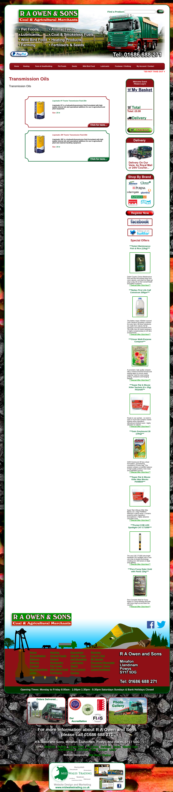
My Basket (97, 659)
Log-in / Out (98, 656)
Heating (26, 66)
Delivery (34, 659)
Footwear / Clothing (123, 66)
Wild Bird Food (89, 66)
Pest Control (78, 669)
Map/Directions (39, 669)
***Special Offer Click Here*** (140, 285)
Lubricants (105, 66)
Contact (34, 666)
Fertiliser (106, 746)
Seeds (74, 66)
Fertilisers (56, 673)
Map (93, 749)
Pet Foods (62, 66)
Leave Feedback (100, 669)
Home (16, 66)
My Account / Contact (145, 66)
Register (96, 652)
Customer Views (100, 666)
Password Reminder (103, 662)
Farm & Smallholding (43, 66)
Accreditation (38, 656)
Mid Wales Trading (100, 755)
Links (33, 673)
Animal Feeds (58, 656)
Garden (75, 673)
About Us (49, 746)
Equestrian (77, 652)
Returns (34, 662)
